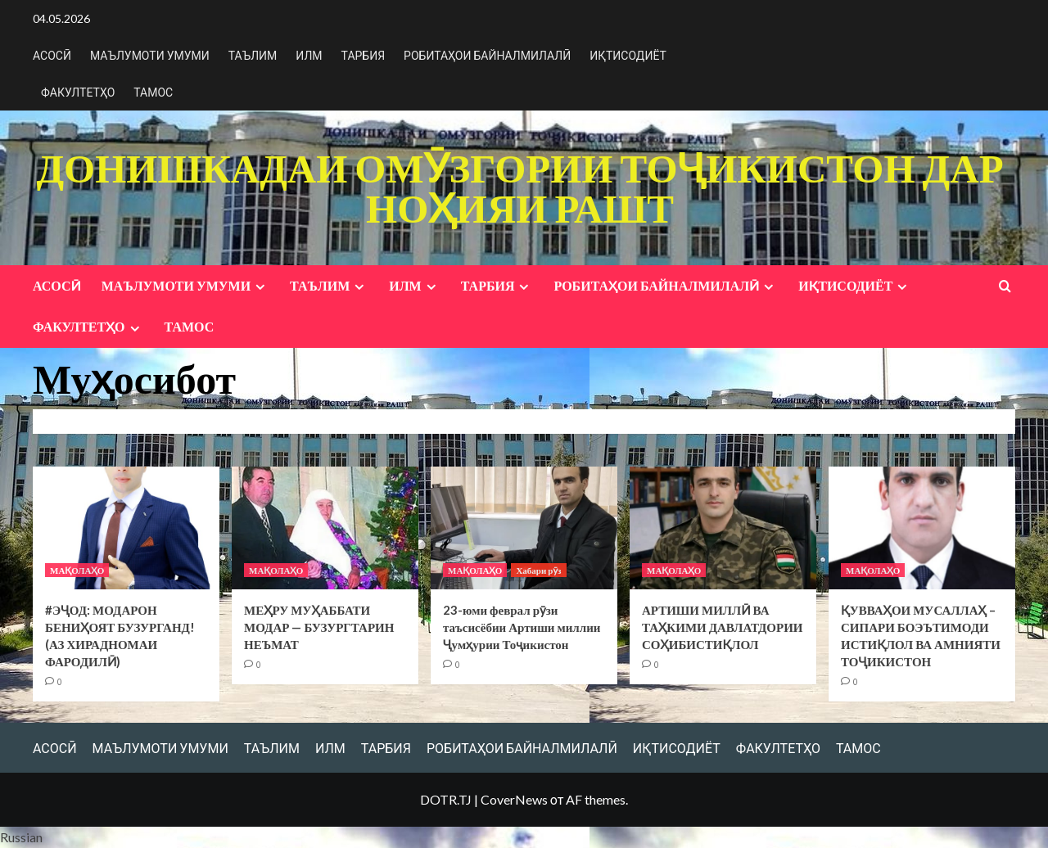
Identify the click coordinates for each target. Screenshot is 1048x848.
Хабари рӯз (538, 570)
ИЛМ (309, 55)
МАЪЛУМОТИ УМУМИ (150, 55)
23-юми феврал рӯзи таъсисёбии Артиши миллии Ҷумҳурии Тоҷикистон (521, 627)
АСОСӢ (52, 55)
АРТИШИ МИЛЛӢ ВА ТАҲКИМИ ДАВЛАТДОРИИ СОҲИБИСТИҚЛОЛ (722, 627)
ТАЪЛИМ (253, 55)
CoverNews (514, 799)
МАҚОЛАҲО (77, 570)
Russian (21, 837)
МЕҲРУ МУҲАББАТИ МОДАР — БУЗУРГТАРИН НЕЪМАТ (319, 627)
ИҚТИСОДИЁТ (628, 55)
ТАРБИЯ (363, 55)
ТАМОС (153, 92)
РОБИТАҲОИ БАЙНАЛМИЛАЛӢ (487, 55)
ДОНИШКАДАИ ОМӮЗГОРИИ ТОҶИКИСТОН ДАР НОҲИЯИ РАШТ (519, 187)
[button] (524, 837)
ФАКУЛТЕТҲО (78, 92)
